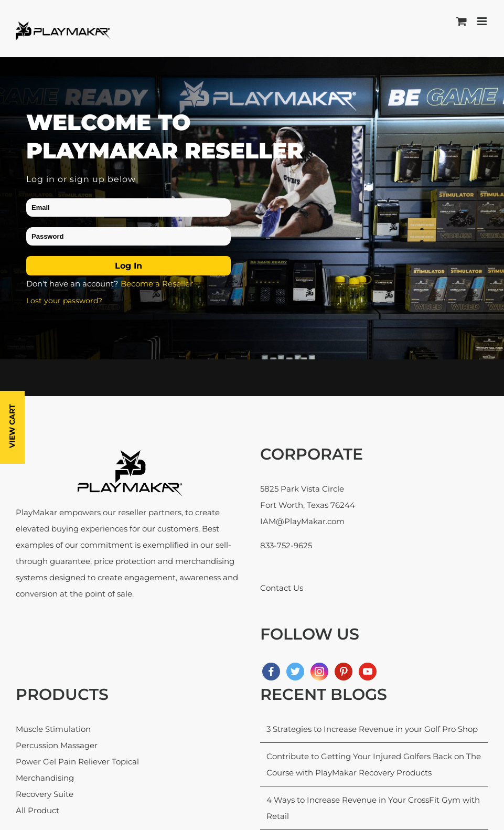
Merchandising (45, 778)
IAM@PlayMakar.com (302, 521)
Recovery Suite (44, 794)
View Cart (12, 426)
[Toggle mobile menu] (482, 21)
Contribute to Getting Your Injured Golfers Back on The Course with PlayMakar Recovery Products (373, 764)
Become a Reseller (157, 284)
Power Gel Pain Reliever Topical (77, 762)
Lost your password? (64, 300)
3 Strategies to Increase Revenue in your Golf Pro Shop (372, 729)
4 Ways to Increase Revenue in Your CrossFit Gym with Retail (373, 808)
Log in (128, 266)
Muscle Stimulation (53, 729)
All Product (37, 810)
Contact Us (281, 588)
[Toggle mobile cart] (461, 21)
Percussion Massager (57, 745)
